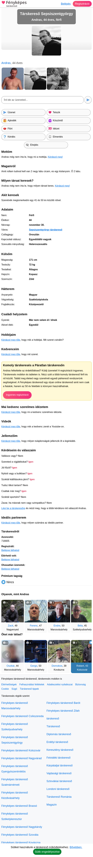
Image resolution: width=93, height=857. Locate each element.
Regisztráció (82, 3)
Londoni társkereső (58, 788)
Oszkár (11, 665)
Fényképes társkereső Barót (63, 702)
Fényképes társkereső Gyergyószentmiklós (14, 769)
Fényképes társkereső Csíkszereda (22, 716)
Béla (80, 625)
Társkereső (53, 726)
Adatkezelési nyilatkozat (60, 684)
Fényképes (14, 4)
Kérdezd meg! (55, 157)
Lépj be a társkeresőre (13, 508)
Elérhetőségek (9, 684)
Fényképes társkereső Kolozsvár (20, 750)
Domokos (57, 665)
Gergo (33, 665)
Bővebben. (76, 847)
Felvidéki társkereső (59, 757)
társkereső (53, 718)
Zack (10, 625)
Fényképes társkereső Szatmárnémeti (14, 782)
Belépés (65, 3)
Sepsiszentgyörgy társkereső (45, 229)
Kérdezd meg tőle (10, 340)
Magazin (52, 804)
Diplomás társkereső (59, 734)
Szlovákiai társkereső (59, 781)
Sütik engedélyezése (47, 851)
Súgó (14, 689)
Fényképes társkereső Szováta (19, 834)
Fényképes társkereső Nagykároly (21, 826)
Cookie (5, 689)
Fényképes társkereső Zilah (63, 710)
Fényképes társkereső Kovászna (20, 842)
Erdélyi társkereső (57, 742)
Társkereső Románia (59, 796)
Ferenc (34, 625)
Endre (57, 625)
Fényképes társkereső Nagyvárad (21, 758)
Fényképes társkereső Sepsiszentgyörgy (14, 740)
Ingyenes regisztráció (17, 395)
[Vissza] (6, 614)
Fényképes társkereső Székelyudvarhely (14, 726)
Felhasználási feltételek (31, 684)
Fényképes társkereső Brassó (19, 805)
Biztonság (80, 684)
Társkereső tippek (29, 689)
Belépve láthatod (10, 550)
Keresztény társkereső (60, 749)
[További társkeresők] (86, 614)
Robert (80, 665)
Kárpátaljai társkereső (60, 765)
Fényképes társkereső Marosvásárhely (14, 705)
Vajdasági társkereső (59, 773)
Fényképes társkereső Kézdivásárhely (14, 795)
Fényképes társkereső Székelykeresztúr (14, 816)
